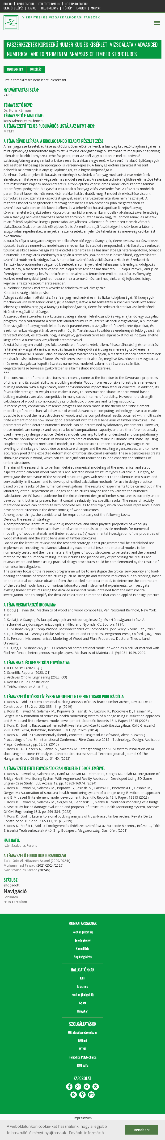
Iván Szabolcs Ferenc (20, 845)
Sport (82, 1002)
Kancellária (82, 948)
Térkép (67, 8)
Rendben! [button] (142, 1129)
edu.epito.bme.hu (49, 3)
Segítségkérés (83, 956)
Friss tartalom (15, 901)
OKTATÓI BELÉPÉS (14, 8)
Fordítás (36, 69)
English (81, 8)
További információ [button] (86, 1132)
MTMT (9, 131)
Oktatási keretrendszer (82, 1032)
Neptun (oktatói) (82, 931)
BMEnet (82, 1040)
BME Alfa (82, 1065)
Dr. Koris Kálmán (17, 110)
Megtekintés (15, 69)
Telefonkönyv (49, 8)
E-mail (32, 8)
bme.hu (8, 3)
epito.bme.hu (25, 3)
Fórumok (11, 897)
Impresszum (82, 1118)
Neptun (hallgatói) (82, 994)
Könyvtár (82, 1011)
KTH (82, 977)
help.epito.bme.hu (76, 3)
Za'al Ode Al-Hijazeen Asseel (27, 860)
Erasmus (82, 986)
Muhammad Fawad (19, 865)
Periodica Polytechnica (82, 1057)
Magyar (96, 8)
